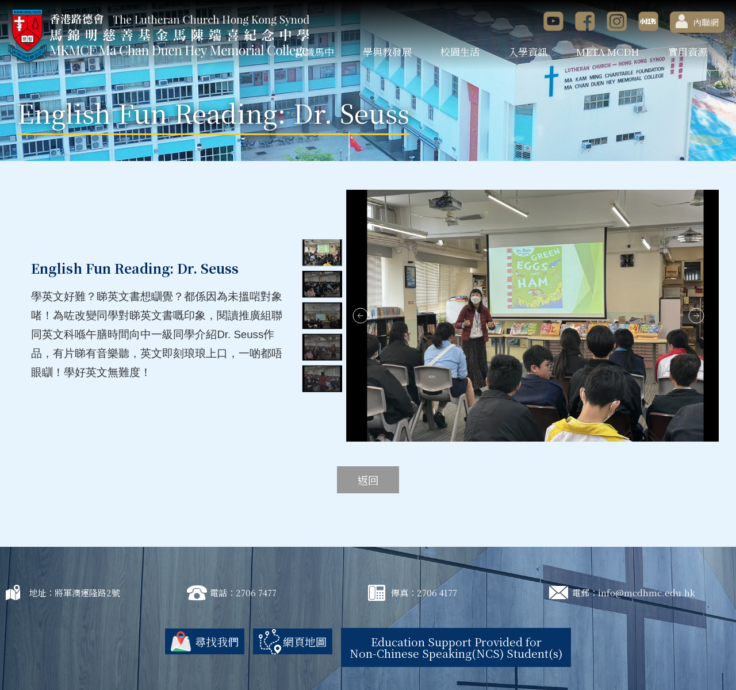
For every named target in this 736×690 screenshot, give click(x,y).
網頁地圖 (305, 641)
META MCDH (607, 51)
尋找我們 (217, 641)
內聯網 (697, 21)
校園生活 (460, 51)
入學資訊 (527, 51)
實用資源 (687, 51)
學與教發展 (387, 51)
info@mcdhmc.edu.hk (646, 592)
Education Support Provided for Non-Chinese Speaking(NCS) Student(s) (456, 647)
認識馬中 (314, 51)
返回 (368, 480)
